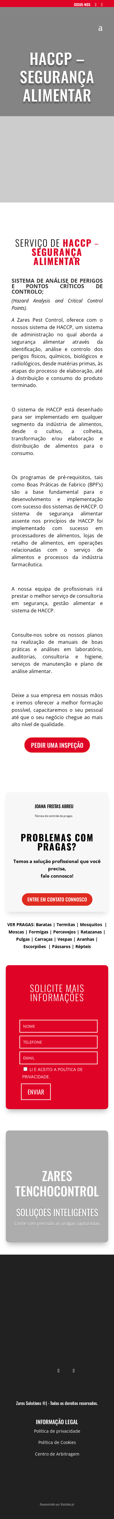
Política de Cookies (57, 1442)
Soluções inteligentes (57, 1212)
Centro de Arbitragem (57, 1454)
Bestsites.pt (67, 1504)
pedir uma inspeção (57, 745)
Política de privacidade (57, 1431)
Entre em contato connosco (57, 899)
